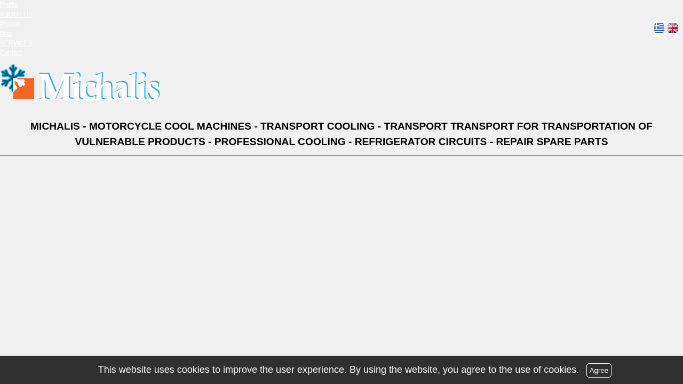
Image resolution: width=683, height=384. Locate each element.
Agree (599, 370)
